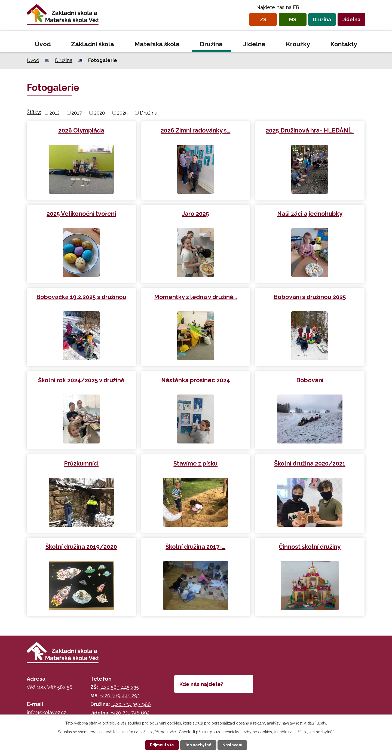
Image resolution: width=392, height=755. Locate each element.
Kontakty (343, 44)
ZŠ (263, 19)
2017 (77, 113)
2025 (122, 113)
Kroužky (298, 44)
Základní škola (92, 44)
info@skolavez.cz (46, 712)
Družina (322, 19)
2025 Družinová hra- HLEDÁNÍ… (310, 130)
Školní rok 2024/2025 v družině (81, 380)
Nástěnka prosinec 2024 (195, 380)
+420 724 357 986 (131, 704)
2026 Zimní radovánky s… (195, 130)
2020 (99, 113)
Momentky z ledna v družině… (195, 297)
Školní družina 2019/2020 (81, 546)
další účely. (317, 723)
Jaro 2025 (195, 213)
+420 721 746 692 (130, 713)
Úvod (43, 44)
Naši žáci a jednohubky (309, 213)
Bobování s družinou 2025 (310, 297)
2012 (55, 113)
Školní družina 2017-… (195, 546)
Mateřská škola (157, 44)
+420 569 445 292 (120, 695)
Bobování (309, 380)
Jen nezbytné (198, 745)
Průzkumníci (81, 463)
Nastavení (232, 745)
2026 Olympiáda (81, 130)
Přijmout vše (162, 745)
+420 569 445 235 (119, 687)
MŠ (292, 19)
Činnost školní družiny (310, 546)
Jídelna (351, 19)
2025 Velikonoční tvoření (81, 213)
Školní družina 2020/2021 (309, 463)
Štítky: (34, 112)
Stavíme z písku (195, 463)
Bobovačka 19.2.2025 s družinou (81, 297)
